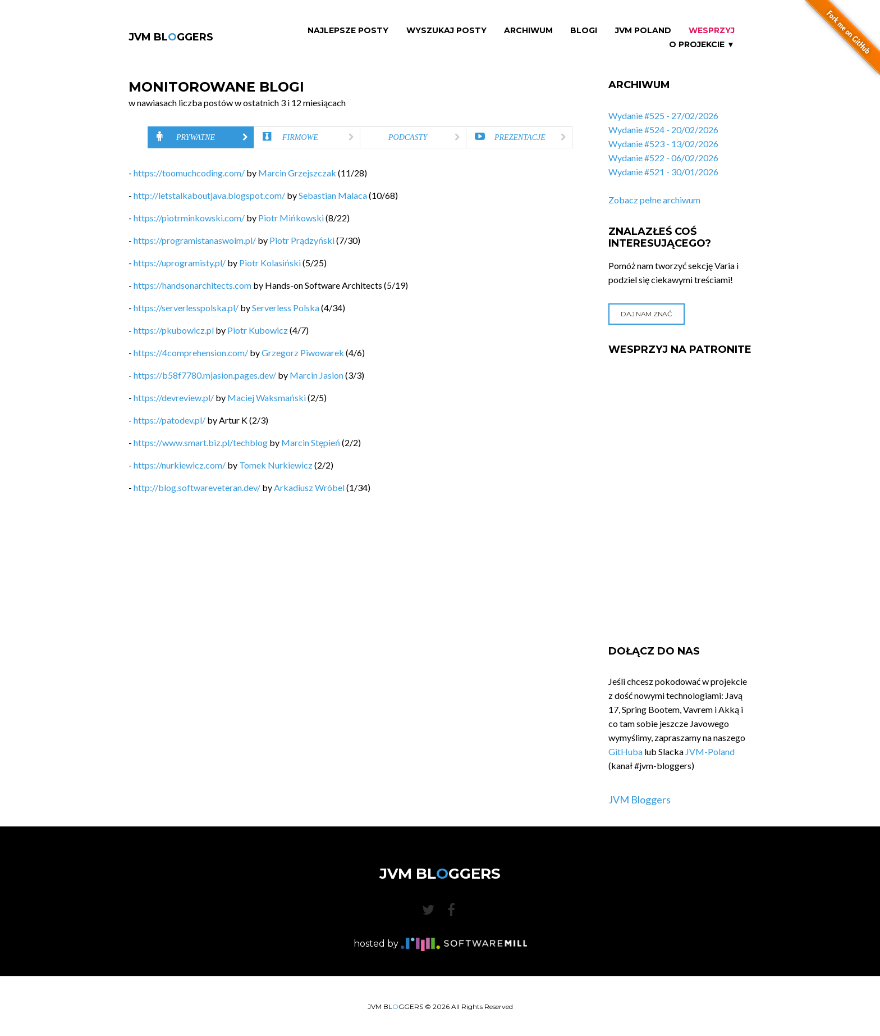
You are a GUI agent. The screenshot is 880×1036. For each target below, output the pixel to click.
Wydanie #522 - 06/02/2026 (663, 157)
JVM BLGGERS (171, 37)
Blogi (583, 30)
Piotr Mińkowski (291, 217)
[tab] (201, 137)
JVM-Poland (710, 751)
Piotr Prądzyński (301, 240)
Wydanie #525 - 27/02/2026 (663, 115)
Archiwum (528, 30)
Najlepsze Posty (348, 30)
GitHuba (625, 751)
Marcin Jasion (316, 375)
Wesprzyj (712, 30)
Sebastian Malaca (333, 195)
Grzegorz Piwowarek (303, 352)
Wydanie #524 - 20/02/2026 (663, 129)
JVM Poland (643, 30)
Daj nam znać (646, 314)
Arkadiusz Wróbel (309, 487)
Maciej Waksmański (266, 397)
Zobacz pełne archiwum (654, 199)
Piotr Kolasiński (270, 262)
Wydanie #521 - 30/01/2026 (663, 171)
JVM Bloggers (639, 799)
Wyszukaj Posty (446, 30)
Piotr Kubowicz (257, 330)
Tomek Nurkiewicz (276, 465)
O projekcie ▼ (702, 44)
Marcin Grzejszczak (297, 172)
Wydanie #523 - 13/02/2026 (663, 143)
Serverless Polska (285, 307)
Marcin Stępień (310, 442)
